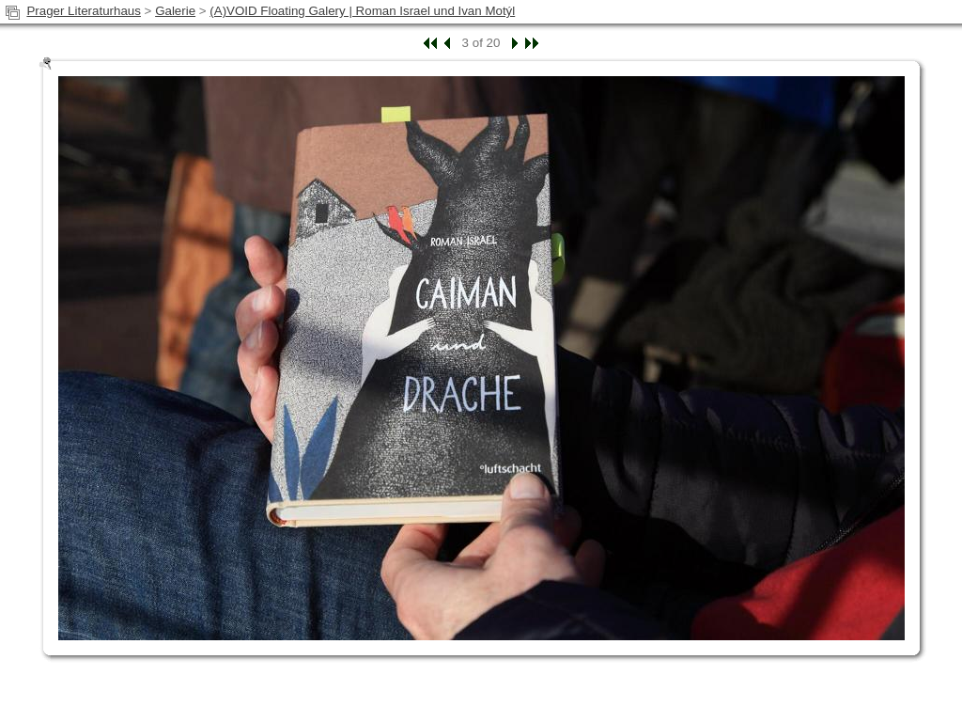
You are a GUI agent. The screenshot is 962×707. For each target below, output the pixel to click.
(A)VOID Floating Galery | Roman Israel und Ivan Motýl (362, 11)
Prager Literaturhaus (83, 11)
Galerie (175, 11)
